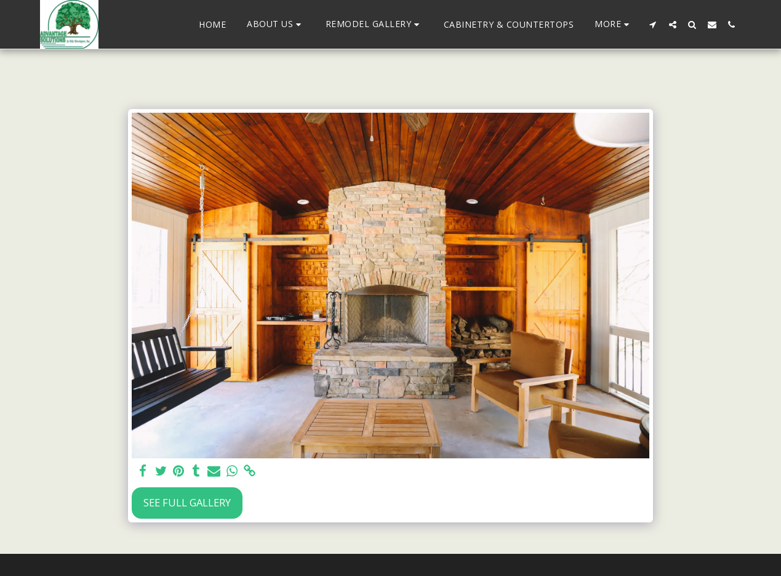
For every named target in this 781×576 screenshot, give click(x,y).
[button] (275, 24)
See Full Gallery (187, 502)
